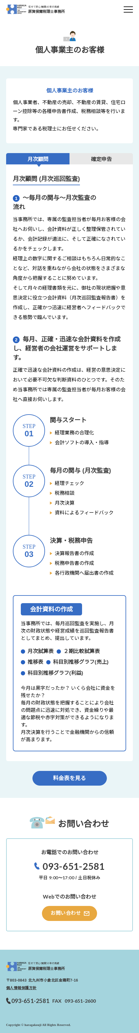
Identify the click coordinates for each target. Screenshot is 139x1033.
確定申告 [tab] (101, 159)
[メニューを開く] (128, 9)
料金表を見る (69, 778)
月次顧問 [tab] (38, 159)
